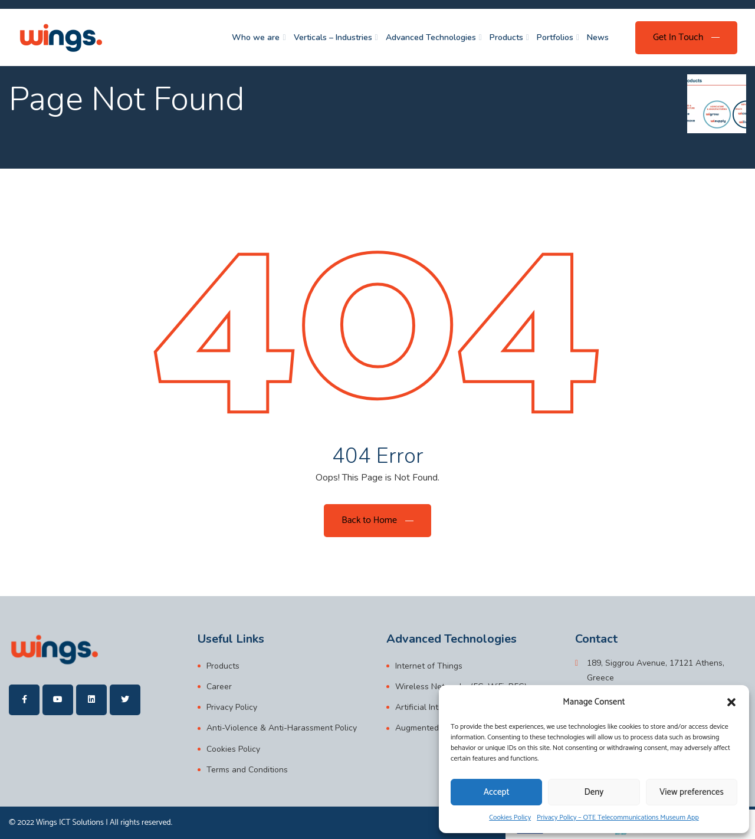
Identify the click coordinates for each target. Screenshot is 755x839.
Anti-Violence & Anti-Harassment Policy (281, 727)
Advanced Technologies (431, 37)
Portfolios (555, 37)
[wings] (60, 37)
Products (506, 37)
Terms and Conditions (247, 769)
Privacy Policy (231, 707)
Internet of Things (428, 666)
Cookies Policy (510, 817)
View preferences (691, 792)
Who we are (256, 37)
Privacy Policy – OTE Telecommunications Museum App (618, 817)
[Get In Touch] (686, 37)
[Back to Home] (377, 520)
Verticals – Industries (333, 37)
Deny (594, 792)
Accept (497, 792)
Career (219, 686)
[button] (731, 702)
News (598, 37)
